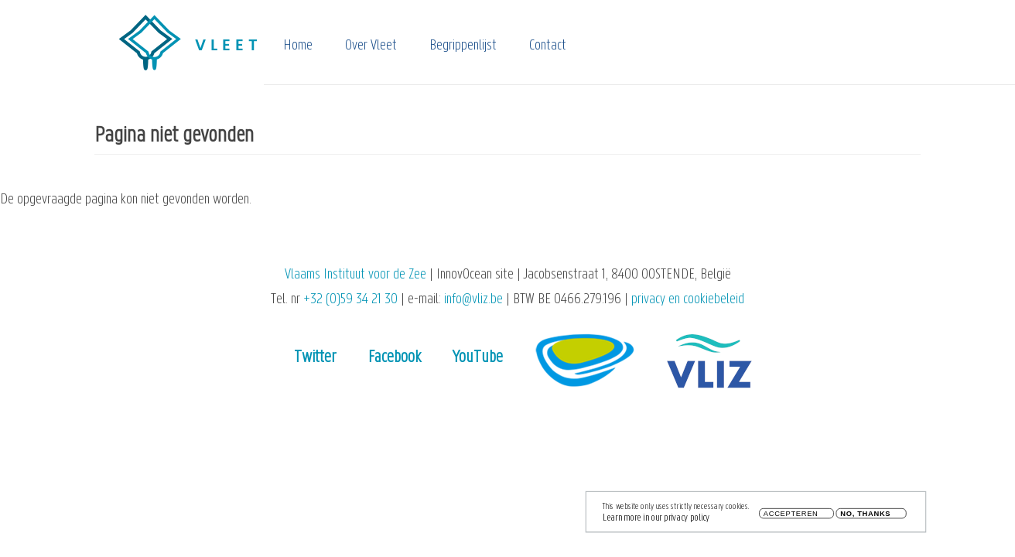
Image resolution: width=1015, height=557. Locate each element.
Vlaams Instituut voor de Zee (355, 275)
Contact (547, 46)
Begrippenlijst (463, 46)
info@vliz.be (473, 299)
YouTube (478, 358)
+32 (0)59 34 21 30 (350, 299)
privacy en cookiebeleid (687, 299)
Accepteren (791, 514)
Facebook (394, 358)
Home (298, 46)
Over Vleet (371, 46)
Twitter (315, 358)
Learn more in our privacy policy (656, 518)
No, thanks (865, 514)
